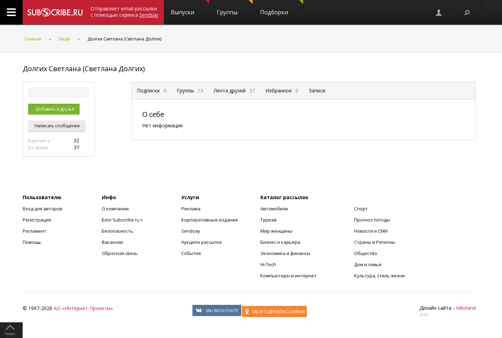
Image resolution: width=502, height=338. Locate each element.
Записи (317, 90)
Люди (64, 39)
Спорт (361, 208)
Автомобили (274, 208)
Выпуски (190, 8)
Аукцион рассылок (201, 242)
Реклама (190, 208)
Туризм (268, 220)
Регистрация (37, 220)
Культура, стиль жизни (379, 275)
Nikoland (466, 308)
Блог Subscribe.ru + (123, 220)
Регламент (34, 231)
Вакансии (112, 242)
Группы (235, 8)
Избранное (281, 90)
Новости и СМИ (371, 231)
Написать (56, 126)
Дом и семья (367, 264)
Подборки (281, 8)
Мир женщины (276, 231)
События (191, 253)
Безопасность (117, 231)
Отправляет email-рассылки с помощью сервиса (124, 11)
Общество (365, 253)
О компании (115, 208)
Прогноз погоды (372, 220)
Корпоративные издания (209, 220)
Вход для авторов (42, 208)
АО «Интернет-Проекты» (83, 308)
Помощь (32, 242)
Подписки (151, 90)
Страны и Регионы (374, 242)
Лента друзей (234, 90)
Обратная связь (120, 253)
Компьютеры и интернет (288, 275)
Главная (32, 39)
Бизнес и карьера (280, 242)
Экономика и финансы (285, 253)
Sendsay (190, 231)
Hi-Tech (268, 264)
